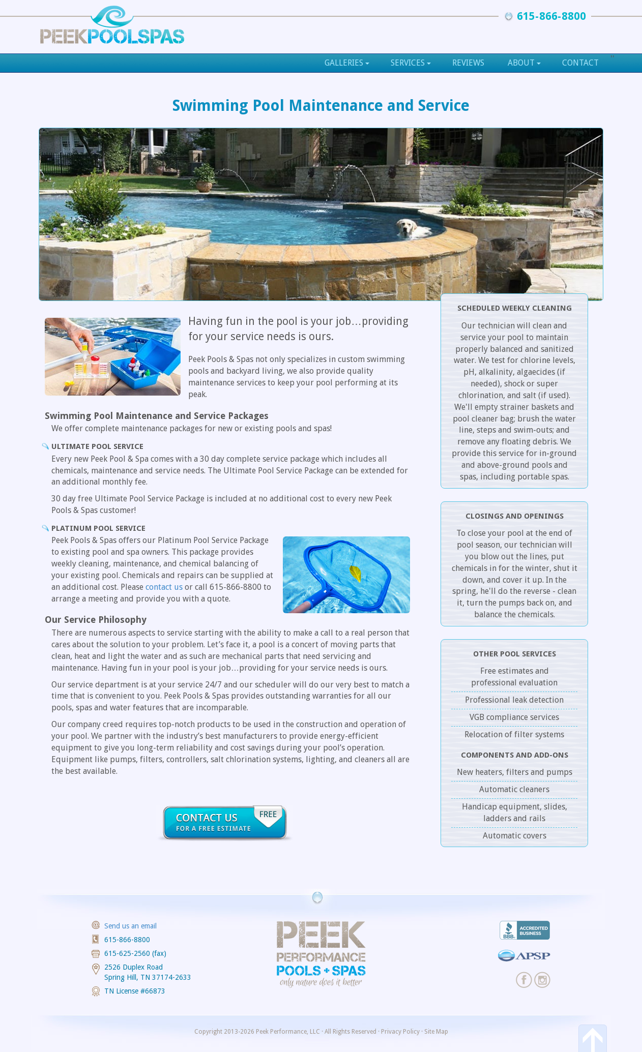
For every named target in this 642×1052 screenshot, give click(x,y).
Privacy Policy (400, 1031)
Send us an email (130, 926)
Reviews (468, 63)
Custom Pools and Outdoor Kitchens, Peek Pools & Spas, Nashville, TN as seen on (112, 24)
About (524, 63)
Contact (580, 63)
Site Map (436, 1031)
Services (411, 63)
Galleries (347, 63)
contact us (164, 587)
